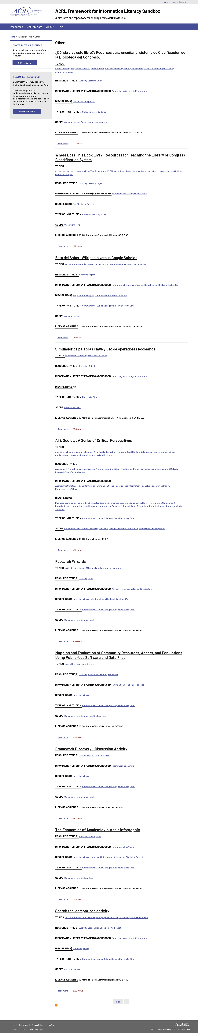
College (86, 111)
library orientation (134, 68)
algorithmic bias (63, 451)
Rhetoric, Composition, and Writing (166, 506)
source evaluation (137, 264)
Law (86, 506)
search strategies (64, 71)
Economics (113, 502)
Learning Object (95, 80)
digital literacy (161, 451)
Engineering (136, 502)
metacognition (77, 455)
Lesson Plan (93, 927)
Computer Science (98, 502)
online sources (102, 264)
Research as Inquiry (160, 485)
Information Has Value (139, 485)
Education (82, 295)
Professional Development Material (161, 469)
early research (78, 68)
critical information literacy (110, 451)
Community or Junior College (96, 305)
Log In (165, 2)
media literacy (87, 264)
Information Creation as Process (128, 285)
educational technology (77, 355)
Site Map (50, 1025)
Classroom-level (72, 122)
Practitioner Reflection (132, 469)
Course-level (87, 528)
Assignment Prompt (65, 469)
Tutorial (75, 472)
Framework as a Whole (66, 489)
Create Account (179, 2)
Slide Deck (113, 674)
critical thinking (132, 451)
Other (103, 111)
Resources (16, 26)
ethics (172, 451)
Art (74, 295)
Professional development (94, 122)
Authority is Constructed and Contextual (75, 485)
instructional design (115, 68)
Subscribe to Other (56, 1005)
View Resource (27, 111)
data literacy (147, 451)
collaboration (112, 917)
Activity (83, 80)
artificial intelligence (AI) (84, 451)
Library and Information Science (111, 295)
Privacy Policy (37, 1025)
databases (124, 917)
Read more (62, 143)
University (95, 111)
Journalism (77, 506)
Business (59, 502)
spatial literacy (72, 664)
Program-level (101, 528)
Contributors (34, 26)
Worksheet (105, 755)
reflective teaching (153, 68)
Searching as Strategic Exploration (129, 91)
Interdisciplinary (63, 506)
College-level (115, 528)
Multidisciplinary (128, 506)
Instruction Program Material (89, 469)
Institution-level (72, 407)
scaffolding (168, 68)
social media (91, 455)
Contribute (24, 62)
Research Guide (63, 472)
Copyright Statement (19, 1025)
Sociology (60, 509)
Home (12, 36)
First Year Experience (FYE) (98, 171)
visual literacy (105, 455)
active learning (62, 68)
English (90, 295)
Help (60, 26)
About (50, 26)
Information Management (162, 502)
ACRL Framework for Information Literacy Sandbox (107, 11)
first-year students (94, 68)
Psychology (142, 506)
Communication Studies (77, 502)
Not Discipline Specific (84, 101)
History (145, 502)
